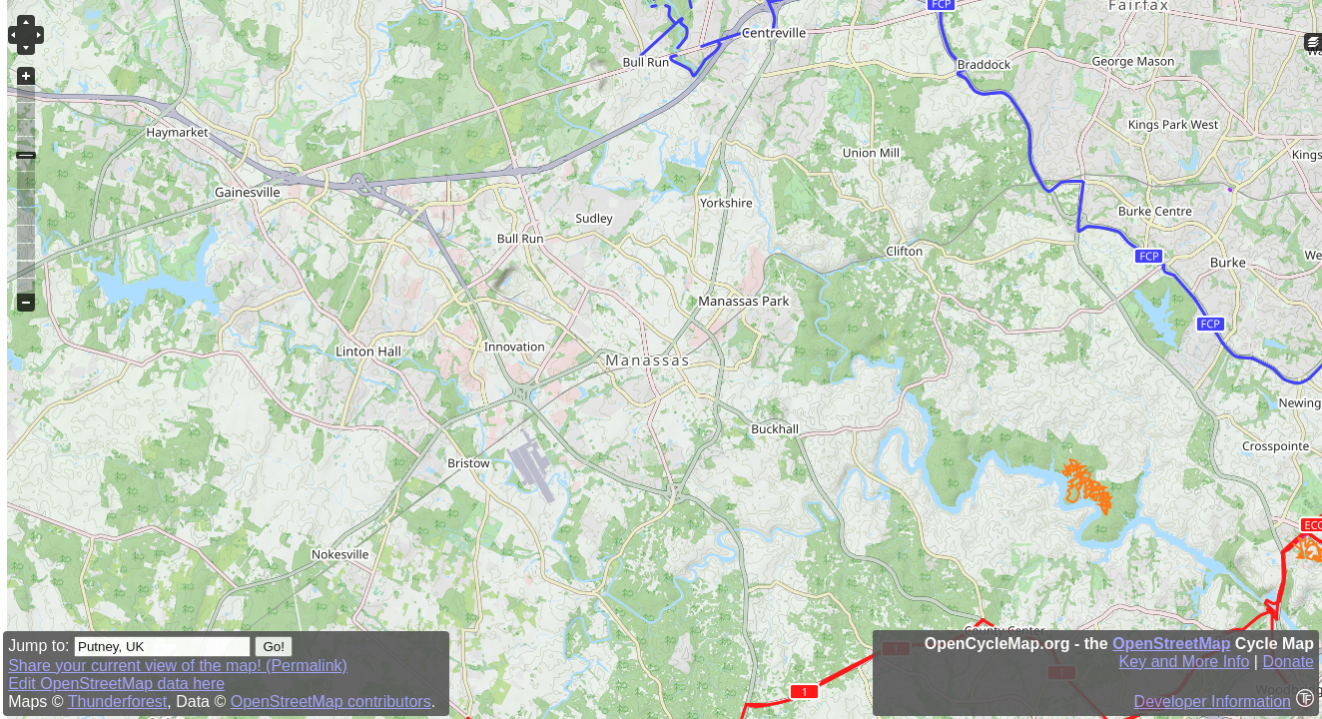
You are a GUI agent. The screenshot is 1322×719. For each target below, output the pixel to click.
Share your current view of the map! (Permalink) (177, 665)
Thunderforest (118, 701)
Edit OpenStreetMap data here (116, 683)
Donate (1288, 661)
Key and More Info (1184, 661)
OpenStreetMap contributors (331, 701)
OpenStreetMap (1171, 643)
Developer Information (1212, 701)
